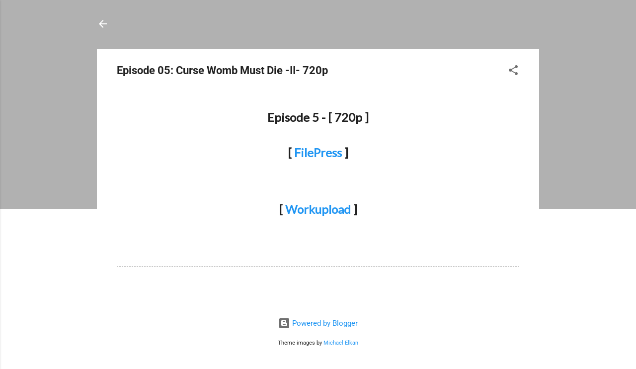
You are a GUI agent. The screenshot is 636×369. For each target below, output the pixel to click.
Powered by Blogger (318, 323)
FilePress (318, 152)
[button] (513, 72)
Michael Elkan (340, 343)
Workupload (318, 209)
